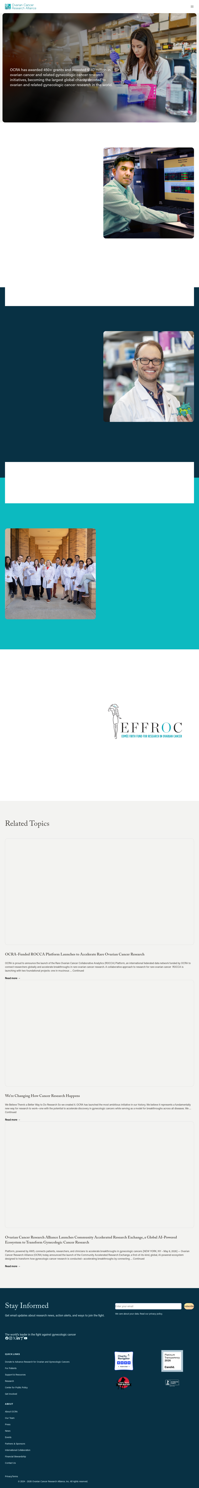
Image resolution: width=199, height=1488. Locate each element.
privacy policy (155, 1313)
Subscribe (189, 1306)
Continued (78, 970)
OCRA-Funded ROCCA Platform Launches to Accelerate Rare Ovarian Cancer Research (74, 955)
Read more (12, 978)
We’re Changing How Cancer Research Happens (42, 1096)
